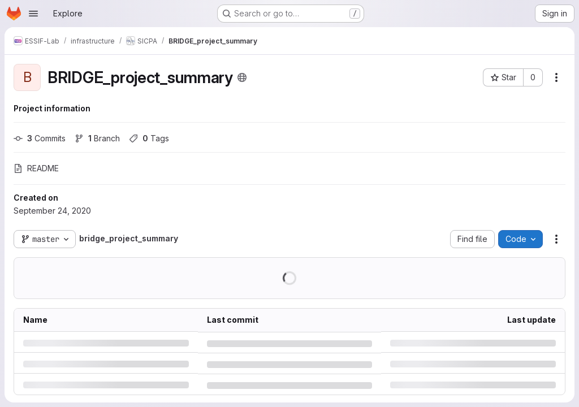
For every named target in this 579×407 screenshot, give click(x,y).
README (36, 168)
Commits (40, 138)
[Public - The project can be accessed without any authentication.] (242, 77)
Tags (149, 138)
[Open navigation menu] (33, 14)
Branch (97, 138)
